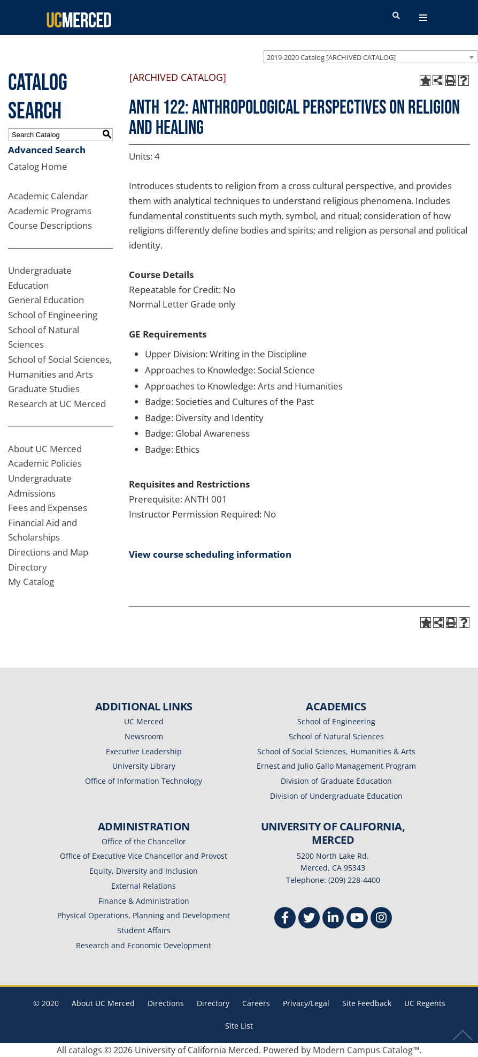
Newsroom (144, 736)
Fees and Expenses (47, 507)
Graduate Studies (44, 389)
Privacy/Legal (306, 1003)
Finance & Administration (143, 901)
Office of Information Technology (143, 781)
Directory (27, 567)
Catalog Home (37, 166)
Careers (256, 1003)
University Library (143, 766)
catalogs (85, 1050)
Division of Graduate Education (336, 781)
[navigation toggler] (423, 18)
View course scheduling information (210, 554)
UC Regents (424, 1003)
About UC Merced (45, 449)
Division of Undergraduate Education (336, 796)
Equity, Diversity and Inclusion (143, 871)
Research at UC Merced (57, 404)
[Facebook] (285, 919)
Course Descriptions (50, 225)
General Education (46, 300)
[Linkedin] (333, 919)
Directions (166, 1003)
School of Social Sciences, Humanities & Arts (336, 751)
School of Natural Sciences (336, 736)
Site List (239, 1026)
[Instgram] (381, 919)
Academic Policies (45, 463)
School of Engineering (52, 315)
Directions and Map (48, 552)
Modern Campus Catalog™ (366, 1050)
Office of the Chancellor (144, 841)
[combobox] (370, 56)
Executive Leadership (144, 751)
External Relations (143, 886)
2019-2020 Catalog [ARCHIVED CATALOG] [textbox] (331, 57)
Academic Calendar (48, 196)
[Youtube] (357, 919)
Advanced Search (47, 150)
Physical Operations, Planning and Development (143, 915)
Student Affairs (144, 930)
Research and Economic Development (143, 945)
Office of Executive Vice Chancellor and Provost (143, 856)
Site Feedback (366, 1003)
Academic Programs (49, 211)
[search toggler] (396, 16)
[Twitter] (309, 919)
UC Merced (144, 721)
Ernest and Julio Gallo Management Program (336, 766)
